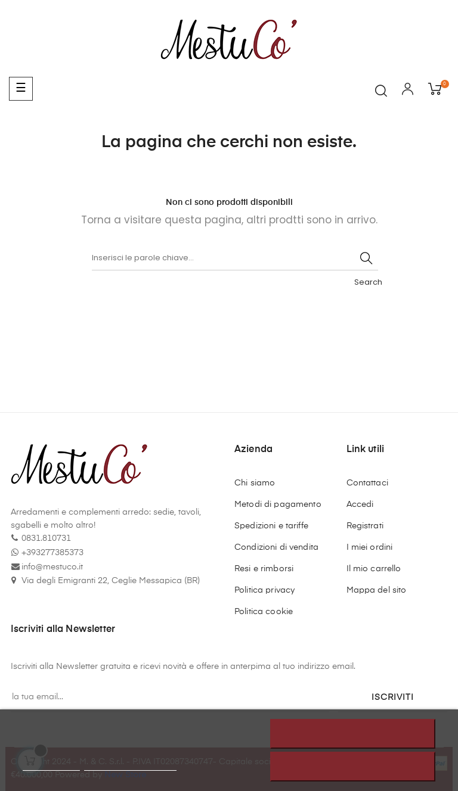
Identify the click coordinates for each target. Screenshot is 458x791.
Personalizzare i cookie (130, 765)
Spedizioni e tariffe (271, 526)
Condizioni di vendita (276, 547)
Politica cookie (263, 612)
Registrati (364, 526)
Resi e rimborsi (263, 569)
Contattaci (367, 483)
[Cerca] (235, 258)
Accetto (353, 767)
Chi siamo (254, 483)
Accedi (360, 504)
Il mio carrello (373, 569)
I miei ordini (369, 547)
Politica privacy (264, 590)
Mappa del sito (376, 590)
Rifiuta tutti (352, 734)
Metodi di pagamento (277, 504)
